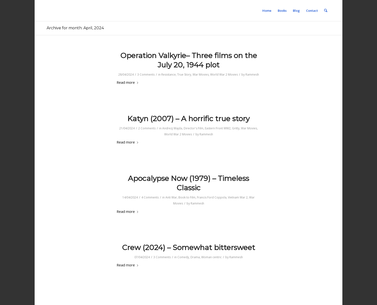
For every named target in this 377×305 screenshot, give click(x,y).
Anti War (171, 197)
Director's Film (193, 128)
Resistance (168, 74)
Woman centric (211, 257)
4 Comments (150, 197)
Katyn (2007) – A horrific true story (188, 118)
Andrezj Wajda (172, 128)
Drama (195, 257)
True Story (184, 74)
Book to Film (186, 197)
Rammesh (252, 74)
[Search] (325, 10)
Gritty (235, 128)
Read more (128, 82)
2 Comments (147, 128)
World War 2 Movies (224, 74)
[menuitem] (267, 10)
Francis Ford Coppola (211, 197)
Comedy (183, 257)
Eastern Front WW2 (218, 128)
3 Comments (146, 74)
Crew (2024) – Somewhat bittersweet (188, 247)
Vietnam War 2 (238, 197)
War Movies (201, 74)
